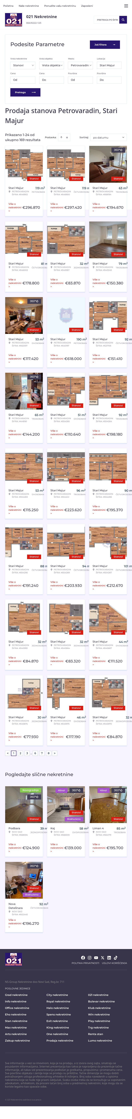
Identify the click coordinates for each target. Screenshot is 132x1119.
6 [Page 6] (35, 752)
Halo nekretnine (57, 1007)
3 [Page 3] (27, 752)
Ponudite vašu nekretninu (60, 5)
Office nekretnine (17, 1007)
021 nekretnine (98, 994)
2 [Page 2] (20, 752)
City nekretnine (57, 994)
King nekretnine (57, 1026)
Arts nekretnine (16, 1033)
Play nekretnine (99, 1020)
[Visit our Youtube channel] (96, 957)
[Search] (123, 20)
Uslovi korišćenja (114, 962)
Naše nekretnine (29, 5)
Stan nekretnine (16, 1020)
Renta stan (95, 1033)
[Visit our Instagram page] (90, 957)
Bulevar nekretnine (101, 1000)
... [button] (31, 752)
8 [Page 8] (48, 752)
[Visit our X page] (103, 957)
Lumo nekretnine (100, 1040)
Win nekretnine (99, 1013)
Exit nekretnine (57, 1020)
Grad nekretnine (16, 994)
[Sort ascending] (61, 137)
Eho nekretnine (15, 1013)
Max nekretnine (16, 1026)
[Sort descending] (67, 137)
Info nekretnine (15, 1000)
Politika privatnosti (85, 962)
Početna (8, 5)
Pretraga (25, 91)
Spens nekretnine (58, 1013)
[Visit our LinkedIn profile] (109, 957)
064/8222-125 (33, 22)
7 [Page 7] (42, 752)
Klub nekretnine (99, 1007)
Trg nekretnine (98, 1026)
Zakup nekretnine (17, 1040)
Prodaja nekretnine (59, 1040)
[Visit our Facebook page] (83, 957)
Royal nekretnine (58, 1000)
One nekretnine (57, 1033)
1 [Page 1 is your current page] (13, 752)
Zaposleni (87, 5)
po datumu (100, 137)
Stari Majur (107, 64)
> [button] (54, 752)
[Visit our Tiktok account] (116, 957)
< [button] (8, 752)
